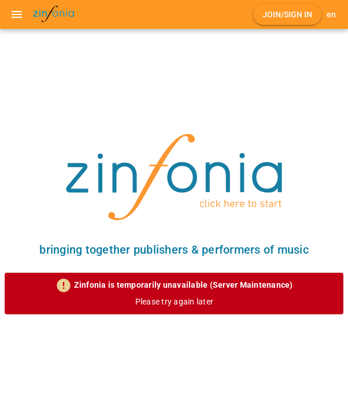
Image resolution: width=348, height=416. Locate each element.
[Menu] (17, 14)
